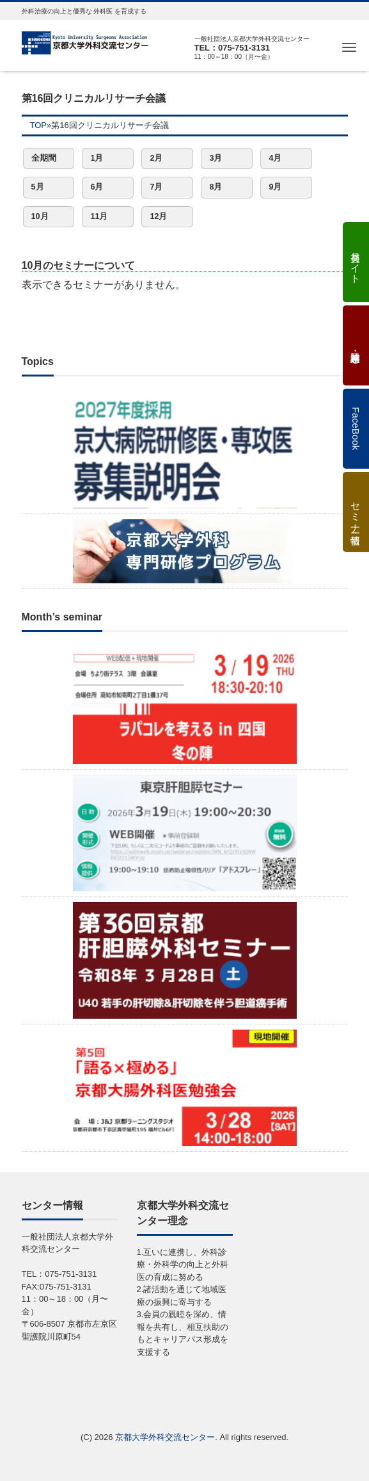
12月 (158, 216)
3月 (215, 158)
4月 (275, 158)
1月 (96, 158)
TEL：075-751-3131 (232, 48)
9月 (275, 186)
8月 (215, 186)
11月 (98, 216)
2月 (156, 158)
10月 (40, 216)
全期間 (43, 158)
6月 (96, 186)
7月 (156, 186)
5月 (37, 186)
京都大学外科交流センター (165, 1437)
